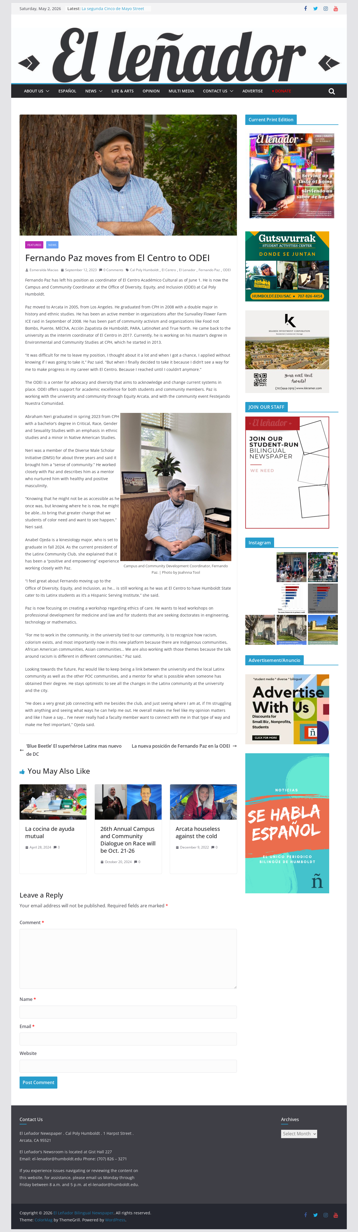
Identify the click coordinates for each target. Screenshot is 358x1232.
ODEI (227, 270)
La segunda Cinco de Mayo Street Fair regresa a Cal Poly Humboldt (113, 11)
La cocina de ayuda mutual (49, 832)
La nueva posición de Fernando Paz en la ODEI (184, 746)
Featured (34, 245)
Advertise (252, 91)
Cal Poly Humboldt (144, 270)
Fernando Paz (209, 270)
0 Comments (111, 270)
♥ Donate (281, 91)
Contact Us (215, 91)
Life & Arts (123, 91)
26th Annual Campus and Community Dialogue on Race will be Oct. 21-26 (128, 839)
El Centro (169, 270)
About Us (33, 91)
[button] (46, 91)
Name (28, 999)
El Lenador (187, 270)
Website (28, 1053)
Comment (32, 922)
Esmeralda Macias (44, 270)
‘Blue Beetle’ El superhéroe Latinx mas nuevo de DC (71, 750)
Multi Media (181, 91)
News (90, 91)
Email (27, 1026)
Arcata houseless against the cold (198, 832)
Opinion (151, 91)
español (67, 91)
